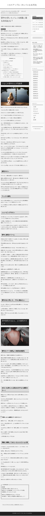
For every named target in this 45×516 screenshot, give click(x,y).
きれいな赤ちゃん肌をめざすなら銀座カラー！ (13, 74)
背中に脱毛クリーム (7, 67)
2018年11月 (35, 96)
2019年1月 (35, 91)
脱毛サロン (6, 62)
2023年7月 (35, 80)
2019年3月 (35, 87)
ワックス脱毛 (6, 64)
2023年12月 (35, 72)
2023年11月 (35, 74)
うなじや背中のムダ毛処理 (7, 61)
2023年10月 (35, 76)
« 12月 (34, 31)
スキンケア (3, 29)
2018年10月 (35, 98)
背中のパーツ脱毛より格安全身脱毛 (10, 72)
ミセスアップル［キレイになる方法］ (22, 5)
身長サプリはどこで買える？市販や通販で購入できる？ (37, 58)
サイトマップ (37, 128)
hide (14, 58)
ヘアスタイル (36, 113)
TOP (10, 11)
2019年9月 (35, 83)
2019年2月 (35, 89)
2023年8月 (35, 78)
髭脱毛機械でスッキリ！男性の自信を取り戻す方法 (37, 50)
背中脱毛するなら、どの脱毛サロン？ (9, 70)
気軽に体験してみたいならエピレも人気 (11, 77)
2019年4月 (35, 85)
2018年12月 (35, 93)
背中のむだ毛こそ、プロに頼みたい (10, 69)
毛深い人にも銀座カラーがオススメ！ (12, 75)
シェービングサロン (7, 65)
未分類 (34, 120)
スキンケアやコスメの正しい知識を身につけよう (13, 504)
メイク (34, 115)
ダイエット (35, 111)
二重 (34, 117)
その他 (34, 107)
